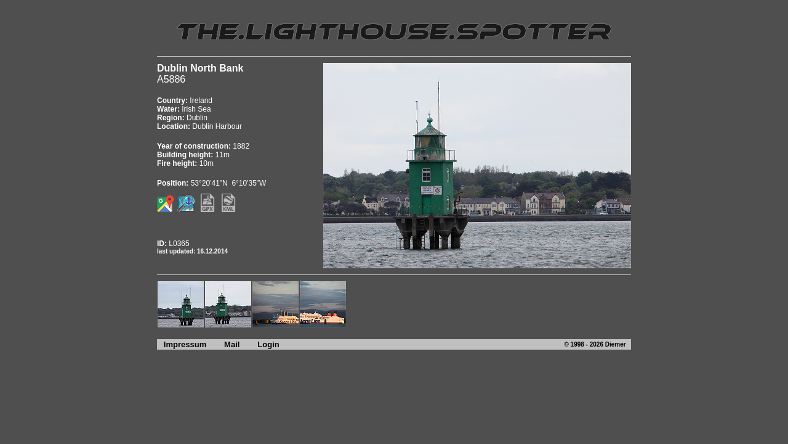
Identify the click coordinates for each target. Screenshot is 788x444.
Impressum (181, 344)
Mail (231, 344)
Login (268, 344)
